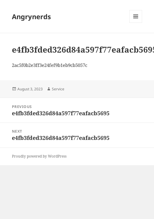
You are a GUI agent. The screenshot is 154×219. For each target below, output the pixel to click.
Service (58, 89)
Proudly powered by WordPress (39, 156)
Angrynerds (31, 16)
